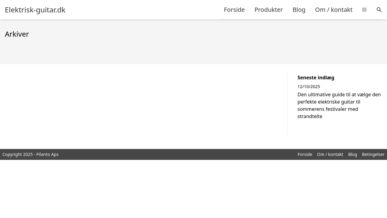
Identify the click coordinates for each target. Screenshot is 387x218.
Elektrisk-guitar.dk (35, 10)
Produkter (269, 9)
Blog (299, 9)
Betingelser (373, 154)
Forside (234, 9)
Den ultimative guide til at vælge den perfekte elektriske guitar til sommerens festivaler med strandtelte (339, 105)
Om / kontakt (334, 9)
